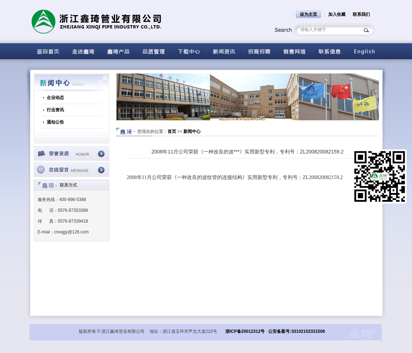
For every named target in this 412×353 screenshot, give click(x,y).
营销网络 (294, 51)
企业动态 (55, 97)
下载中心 (188, 51)
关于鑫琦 (82, 51)
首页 (172, 131)
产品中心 (118, 51)
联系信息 (329, 51)
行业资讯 (55, 109)
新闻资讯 (223, 51)
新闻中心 (192, 131)
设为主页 (308, 14)
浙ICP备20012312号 (245, 331)
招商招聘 (258, 51)
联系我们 (361, 14)
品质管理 (153, 51)
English (364, 51)
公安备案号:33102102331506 (296, 331)
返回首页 (47, 51)
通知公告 (55, 122)
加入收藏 (336, 14)
